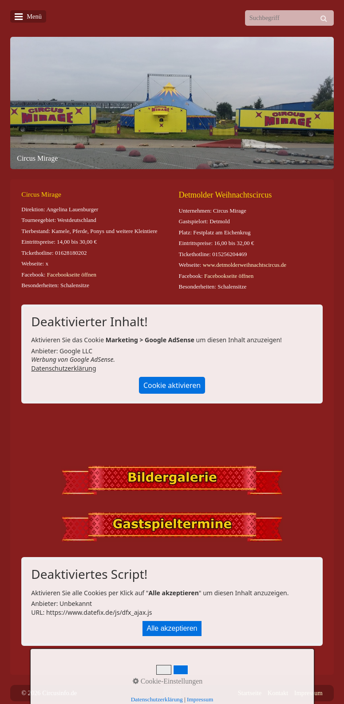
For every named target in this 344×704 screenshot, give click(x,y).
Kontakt (278, 692)
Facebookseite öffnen (71, 274)
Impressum (308, 692)
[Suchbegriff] (289, 18)
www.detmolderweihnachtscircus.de (244, 264)
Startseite (250, 692)
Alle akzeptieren (172, 628)
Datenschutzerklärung (63, 368)
